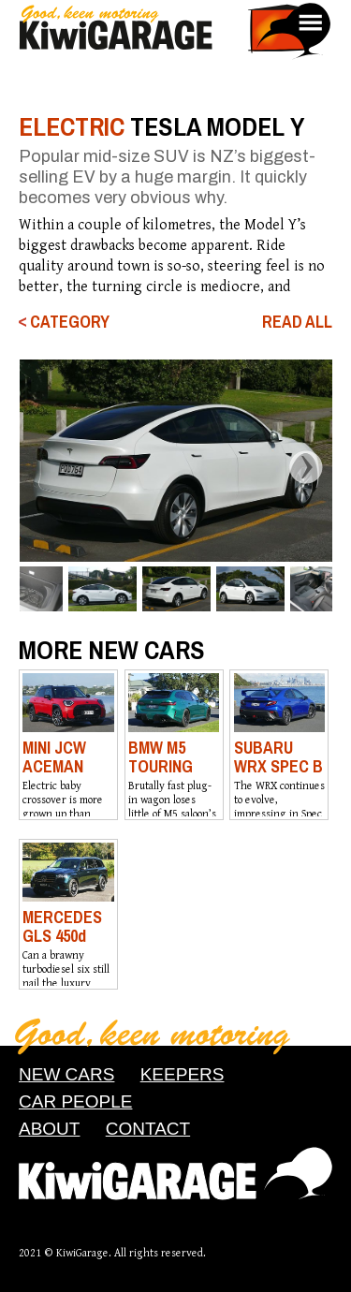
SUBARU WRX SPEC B (278, 757)
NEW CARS (66, 1074)
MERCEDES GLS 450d (62, 926)
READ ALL (297, 322)
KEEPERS (182, 1074)
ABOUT (49, 1128)
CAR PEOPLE (75, 1101)
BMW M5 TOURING (160, 757)
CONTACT (148, 1128)
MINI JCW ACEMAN (54, 757)
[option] (175, 461)
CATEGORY (70, 322)
